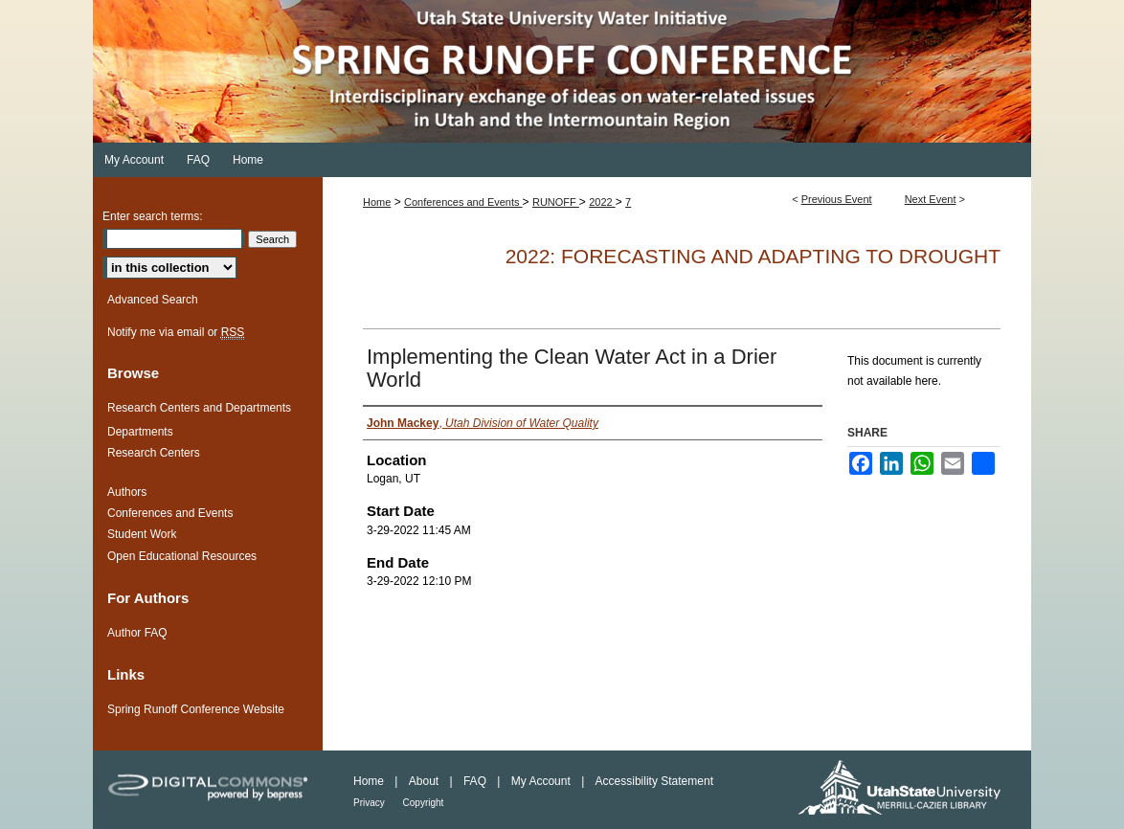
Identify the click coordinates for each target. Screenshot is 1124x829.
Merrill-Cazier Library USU (906, 790)
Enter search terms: (152, 216)
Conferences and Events (463, 202)
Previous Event (836, 199)
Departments (140, 431)
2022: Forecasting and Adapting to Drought (753, 256)
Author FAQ (137, 632)
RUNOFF (555, 202)
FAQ (476, 781)
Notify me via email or (175, 332)
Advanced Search (152, 299)
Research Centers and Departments (199, 407)
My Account (542, 781)
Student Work (141, 534)
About (425, 781)
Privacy (370, 802)
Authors (126, 492)
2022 (602, 202)
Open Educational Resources (182, 556)
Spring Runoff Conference (562, 71)
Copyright (423, 802)
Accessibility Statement (654, 781)
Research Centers (153, 452)
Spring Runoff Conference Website (195, 709)
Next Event (930, 199)
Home (377, 202)
